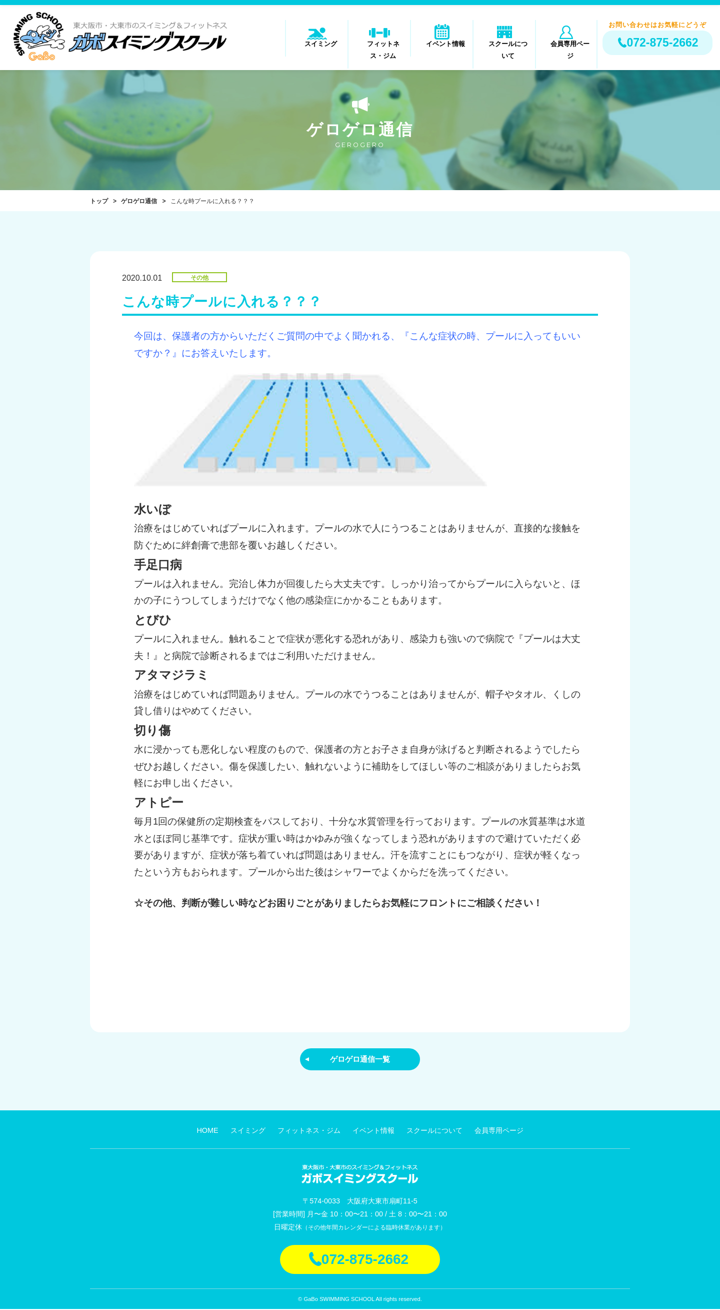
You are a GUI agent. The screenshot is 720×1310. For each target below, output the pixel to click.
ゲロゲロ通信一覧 (360, 1059)
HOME (207, 1131)
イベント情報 (442, 48)
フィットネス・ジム (379, 48)
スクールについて (504, 48)
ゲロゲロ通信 (139, 201)
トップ (99, 201)
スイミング (316, 48)
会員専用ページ (566, 48)
